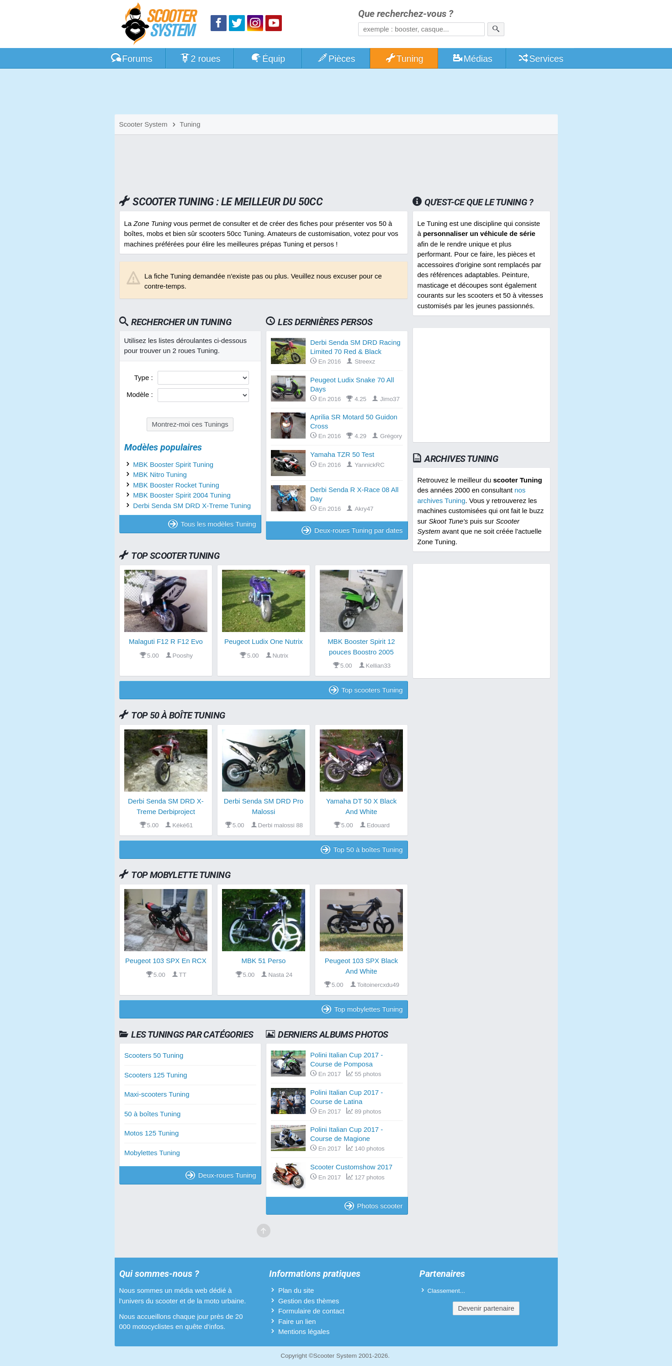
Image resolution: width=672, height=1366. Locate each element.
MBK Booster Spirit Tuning (173, 464)
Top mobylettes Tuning (362, 1009)
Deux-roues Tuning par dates (352, 530)
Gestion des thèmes (308, 1301)
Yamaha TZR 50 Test (342, 454)
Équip (267, 59)
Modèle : (141, 394)
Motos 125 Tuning (151, 1133)
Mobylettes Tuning (152, 1153)
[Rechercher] (495, 29)
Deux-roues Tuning (220, 1175)
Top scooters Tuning (366, 690)
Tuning (404, 59)
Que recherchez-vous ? (405, 14)
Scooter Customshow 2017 (351, 1167)
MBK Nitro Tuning (160, 474)
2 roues (200, 59)
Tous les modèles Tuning (212, 524)
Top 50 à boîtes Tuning (362, 849)
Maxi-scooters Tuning (157, 1094)
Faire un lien (297, 1321)
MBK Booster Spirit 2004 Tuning (181, 495)
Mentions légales (304, 1331)
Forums (132, 59)
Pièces (336, 59)
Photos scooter (373, 1206)
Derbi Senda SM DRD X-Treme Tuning (192, 505)
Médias (472, 59)
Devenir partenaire (486, 1308)
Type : (144, 377)
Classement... (447, 1290)
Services (541, 59)
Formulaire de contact (311, 1311)
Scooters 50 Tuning (153, 1055)
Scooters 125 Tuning (155, 1075)
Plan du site (296, 1290)
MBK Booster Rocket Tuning (176, 485)
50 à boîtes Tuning (152, 1114)
